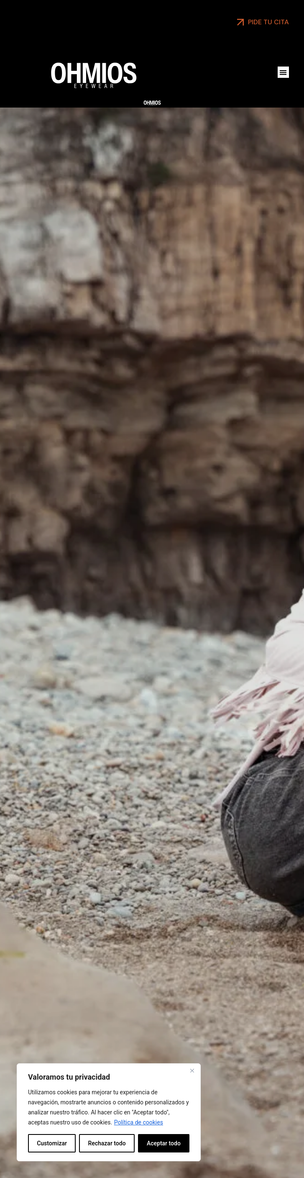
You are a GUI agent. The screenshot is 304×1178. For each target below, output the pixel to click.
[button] (283, 72)
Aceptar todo (164, 1143)
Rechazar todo (106, 1143)
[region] (109, 1112)
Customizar (52, 1143)
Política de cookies (138, 1122)
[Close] (192, 1070)
